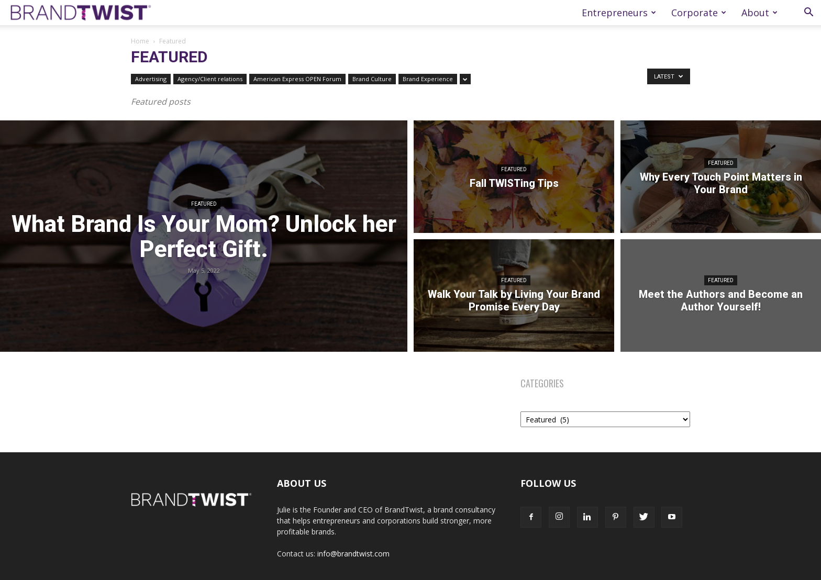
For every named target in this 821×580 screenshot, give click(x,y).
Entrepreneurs (619, 12)
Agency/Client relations (209, 79)
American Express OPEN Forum (297, 79)
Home (140, 41)
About (759, 12)
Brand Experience (428, 79)
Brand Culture (372, 79)
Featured (204, 204)
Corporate (698, 12)
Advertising (151, 79)
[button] (808, 13)
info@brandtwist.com (353, 554)
